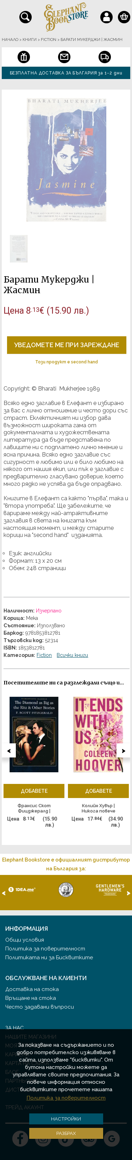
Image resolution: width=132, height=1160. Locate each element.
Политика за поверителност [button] (66, 1098)
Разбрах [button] (66, 1133)
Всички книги (72, 655)
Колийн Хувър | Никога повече (98, 808)
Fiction (44, 655)
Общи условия (24, 940)
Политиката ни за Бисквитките (49, 957)
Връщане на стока (30, 998)
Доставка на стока (32, 989)
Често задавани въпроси (39, 1007)
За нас (14, 1028)
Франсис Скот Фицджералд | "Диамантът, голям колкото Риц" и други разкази (34, 808)
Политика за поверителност (45, 948)
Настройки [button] (66, 1119)
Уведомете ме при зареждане (66, 345)
